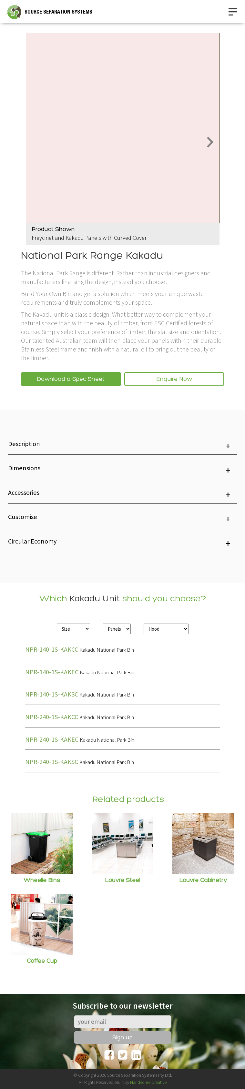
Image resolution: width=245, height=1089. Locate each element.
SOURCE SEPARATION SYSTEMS (58, 12)
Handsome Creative (148, 1082)
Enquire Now (174, 379)
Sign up (122, 1038)
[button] (122, 446)
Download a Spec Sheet (71, 379)
